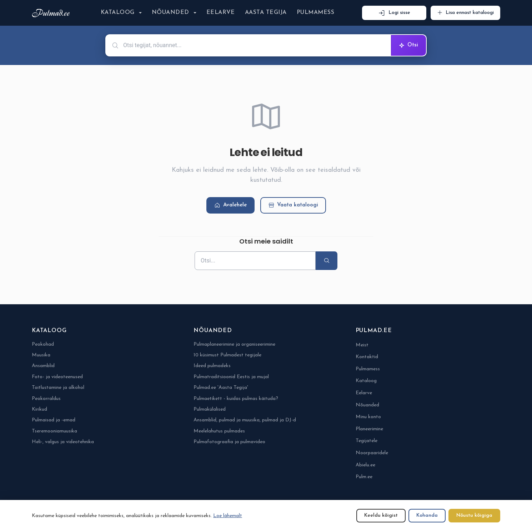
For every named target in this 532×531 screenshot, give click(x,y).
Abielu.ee (365, 465)
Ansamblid (43, 366)
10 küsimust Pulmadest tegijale (227, 355)
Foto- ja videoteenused (57, 377)
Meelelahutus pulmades (219, 431)
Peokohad (43, 344)
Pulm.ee (364, 477)
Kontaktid (367, 357)
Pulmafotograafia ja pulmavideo (229, 442)
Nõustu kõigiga (474, 515)
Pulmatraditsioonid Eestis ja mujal (231, 377)
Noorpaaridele (372, 453)
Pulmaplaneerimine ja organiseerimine (234, 344)
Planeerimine (369, 429)
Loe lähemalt (227, 516)
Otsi (408, 45)
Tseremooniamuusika (54, 431)
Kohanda (427, 515)
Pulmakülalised (210, 409)
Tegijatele (366, 441)
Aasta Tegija (266, 12)
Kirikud (39, 409)
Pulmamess (315, 12)
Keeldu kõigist (381, 515)
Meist (362, 345)
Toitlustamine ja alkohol (58, 387)
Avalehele (230, 205)
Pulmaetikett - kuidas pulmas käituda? (236, 398)
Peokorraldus (46, 398)
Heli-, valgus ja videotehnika (63, 442)
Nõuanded (170, 12)
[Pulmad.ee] (52, 13)
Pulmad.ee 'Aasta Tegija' (221, 387)
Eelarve (220, 12)
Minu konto (368, 417)
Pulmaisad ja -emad (53, 420)
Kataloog (118, 12)
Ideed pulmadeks (212, 366)
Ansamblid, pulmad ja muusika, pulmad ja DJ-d (245, 420)
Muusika (41, 355)
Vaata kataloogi (293, 205)
